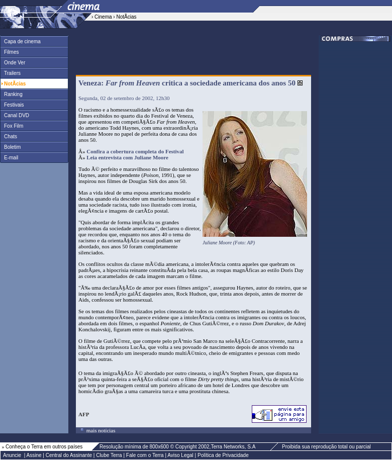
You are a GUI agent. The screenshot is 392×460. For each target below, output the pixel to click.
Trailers (11, 73)
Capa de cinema (21, 41)
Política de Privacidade (223, 455)
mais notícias (100, 430)
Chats (9, 136)
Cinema (103, 17)
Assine (34, 455)
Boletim (11, 147)
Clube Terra (109, 455)
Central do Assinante (69, 455)
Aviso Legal (180, 455)
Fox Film (12, 126)
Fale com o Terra (145, 455)
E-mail (9, 157)
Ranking (12, 94)
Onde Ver (13, 62)
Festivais (12, 105)
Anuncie (12, 455)
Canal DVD (15, 115)
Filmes (10, 52)
